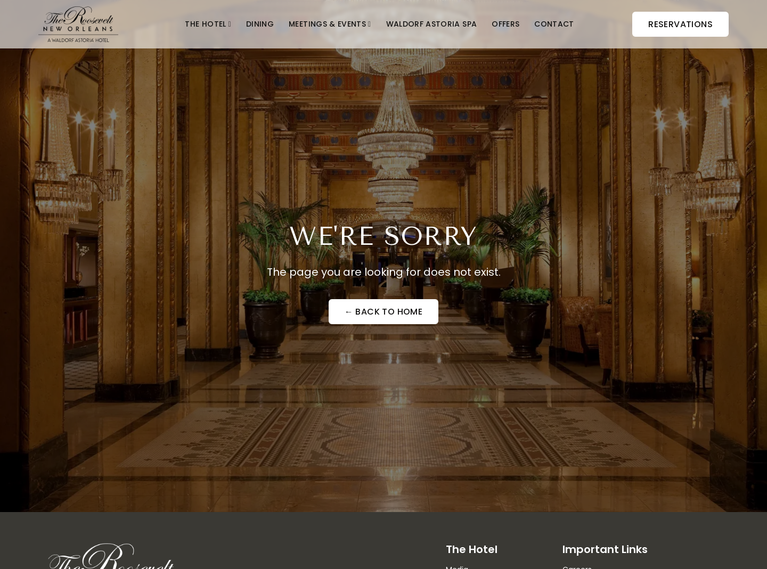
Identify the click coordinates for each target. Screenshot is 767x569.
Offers (505, 24)
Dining (260, 24)
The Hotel (205, 24)
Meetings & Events (327, 24)
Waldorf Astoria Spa (431, 24)
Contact (554, 24)
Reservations (680, 24)
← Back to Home (384, 312)
